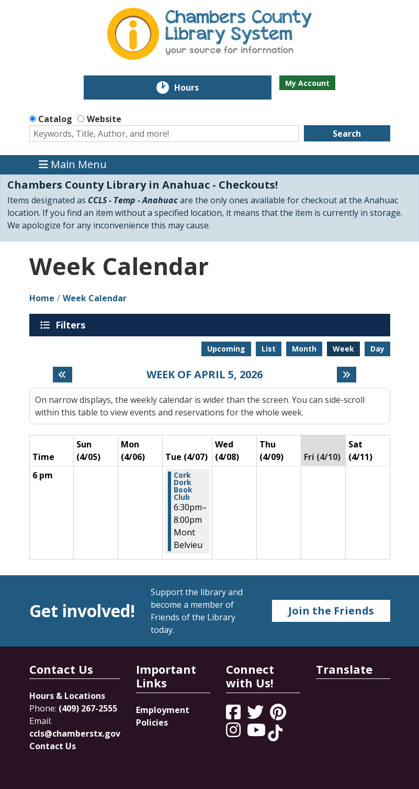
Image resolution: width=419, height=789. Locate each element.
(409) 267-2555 (88, 708)
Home (41, 298)
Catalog (55, 119)
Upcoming (226, 349)
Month (304, 349)
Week (343, 349)
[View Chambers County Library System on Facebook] (234, 715)
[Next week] (346, 374)
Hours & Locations (67, 696)
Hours (193, 87)
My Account (307, 83)
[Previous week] (62, 374)
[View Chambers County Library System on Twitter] (256, 715)
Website (104, 119)
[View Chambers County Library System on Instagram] (234, 733)
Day (377, 349)
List (269, 349)
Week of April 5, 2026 (204, 374)
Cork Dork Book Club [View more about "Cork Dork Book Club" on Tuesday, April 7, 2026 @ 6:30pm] (183, 486)
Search (347, 133)
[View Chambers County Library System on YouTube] (257, 733)
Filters (72, 325)
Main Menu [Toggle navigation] (73, 165)
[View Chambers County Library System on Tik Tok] (275, 733)
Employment (162, 710)
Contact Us (52, 746)
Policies (152, 722)
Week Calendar (95, 298)
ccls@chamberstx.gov (74, 733)
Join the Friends (331, 611)
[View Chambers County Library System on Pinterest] (279, 715)
